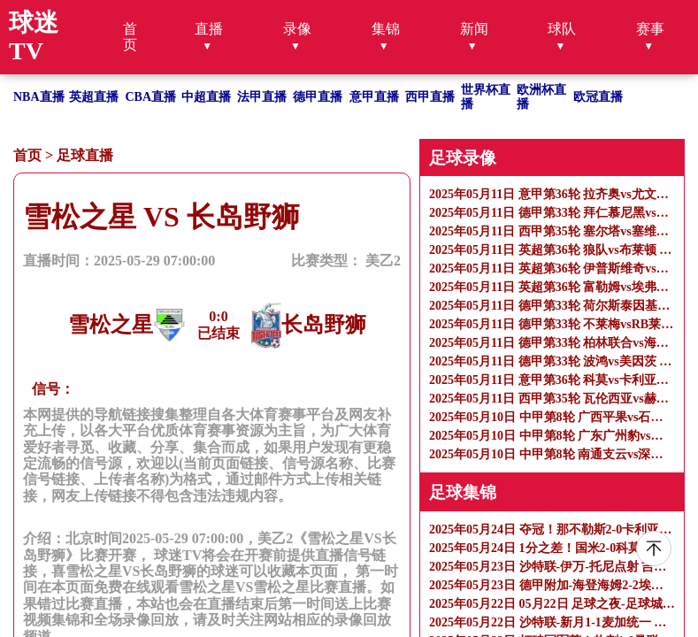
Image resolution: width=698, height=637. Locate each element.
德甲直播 (317, 97)
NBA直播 (39, 97)
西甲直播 (430, 97)
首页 (130, 36)
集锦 (386, 28)
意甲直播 (374, 97)
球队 (562, 28)
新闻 (474, 28)
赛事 (650, 28)
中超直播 (206, 97)
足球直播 (85, 155)
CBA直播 (151, 97)
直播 (209, 28)
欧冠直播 (598, 97)
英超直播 (94, 97)
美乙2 (383, 260)
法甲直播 (262, 97)
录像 (297, 28)
